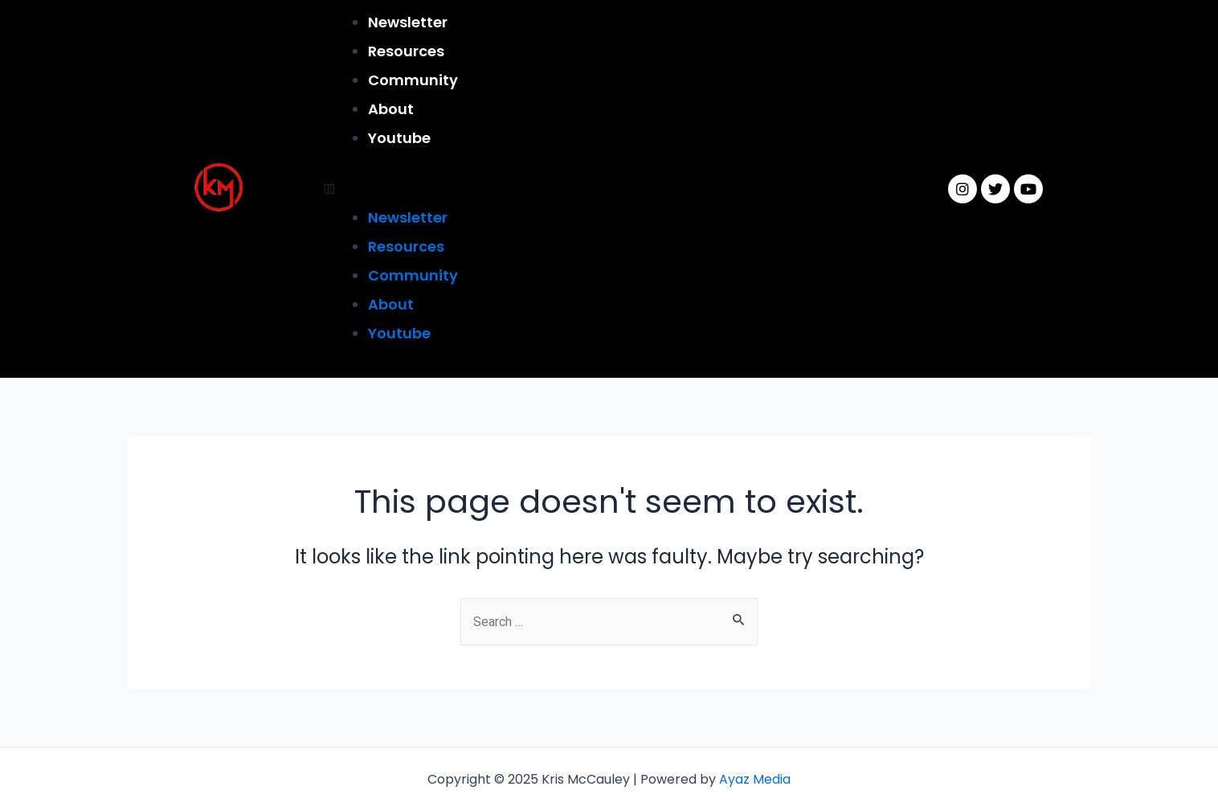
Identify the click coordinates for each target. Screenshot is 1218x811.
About (391, 109)
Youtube (399, 138)
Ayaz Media (755, 779)
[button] (607, 188)
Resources (406, 51)
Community (413, 80)
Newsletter (408, 22)
